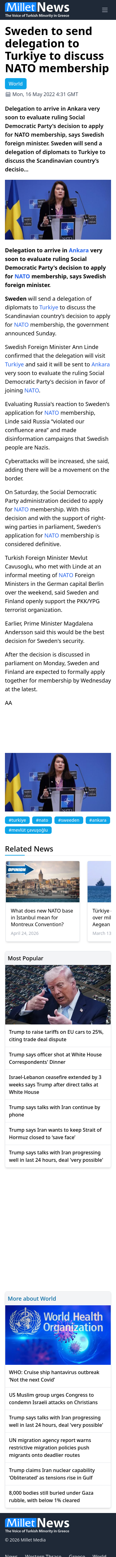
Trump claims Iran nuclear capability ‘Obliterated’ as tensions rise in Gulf (52, 1474)
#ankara (97, 820)
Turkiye (48, 307)
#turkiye (17, 820)
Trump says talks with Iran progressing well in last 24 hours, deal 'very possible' (56, 1156)
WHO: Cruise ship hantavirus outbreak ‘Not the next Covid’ (54, 1376)
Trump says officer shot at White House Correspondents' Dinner (55, 1058)
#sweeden (68, 820)
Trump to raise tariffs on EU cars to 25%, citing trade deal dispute (56, 1035)
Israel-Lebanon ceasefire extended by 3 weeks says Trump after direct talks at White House (55, 1084)
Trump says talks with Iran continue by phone (54, 1111)
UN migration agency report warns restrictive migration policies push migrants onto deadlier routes (50, 1447)
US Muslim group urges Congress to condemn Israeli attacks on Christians (53, 1398)
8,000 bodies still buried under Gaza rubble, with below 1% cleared (51, 1496)
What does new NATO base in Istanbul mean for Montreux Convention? (42, 917)
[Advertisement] (58, 1228)
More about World (32, 1298)
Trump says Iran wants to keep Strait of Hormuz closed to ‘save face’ (55, 1133)
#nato (42, 820)
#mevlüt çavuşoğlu (28, 830)
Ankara (79, 250)
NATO (22, 276)
